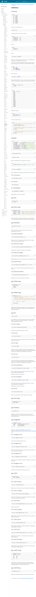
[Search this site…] (4, 4)
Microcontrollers (24, 4)
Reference (19, 4)
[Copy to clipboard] (34, 14)
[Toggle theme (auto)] (34, 1)
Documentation (13, 4)
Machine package (31, 4)
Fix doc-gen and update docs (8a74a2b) (26, 578)
